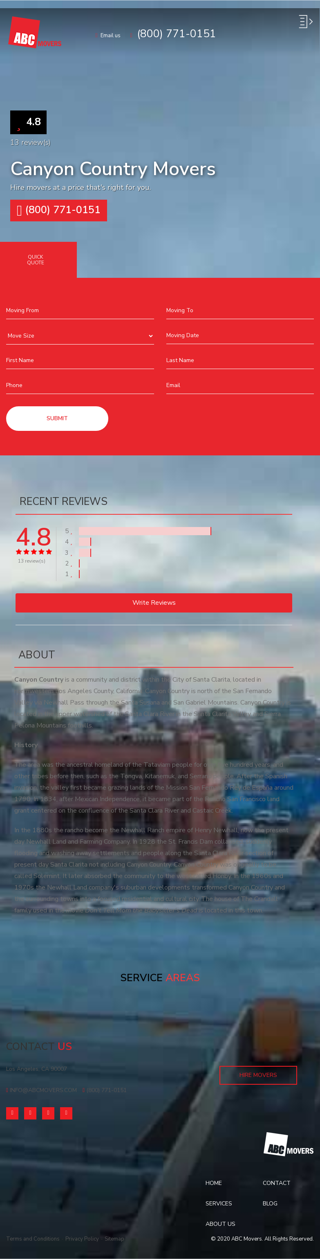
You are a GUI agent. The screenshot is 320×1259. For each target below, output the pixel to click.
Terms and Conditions (33, 1239)
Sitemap (114, 1239)
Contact (277, 1183)
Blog (270, 1203)
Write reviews (154, 602)
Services (219, 1203)
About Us (220, 1224)
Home (214, 1183)
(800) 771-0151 (59, 210)
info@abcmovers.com (41, 1090)
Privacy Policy (82, 1239)
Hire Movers (258, 1075)
